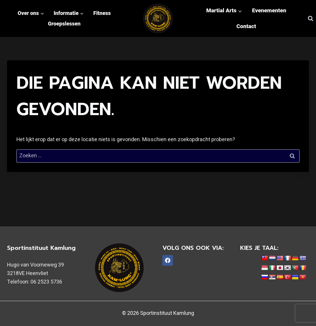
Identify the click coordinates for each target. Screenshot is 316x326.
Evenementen (269, 10)
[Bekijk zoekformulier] (310, 18)
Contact (246, 26)
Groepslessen (64, 24)
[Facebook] (167, 260)
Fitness (102, 13)
